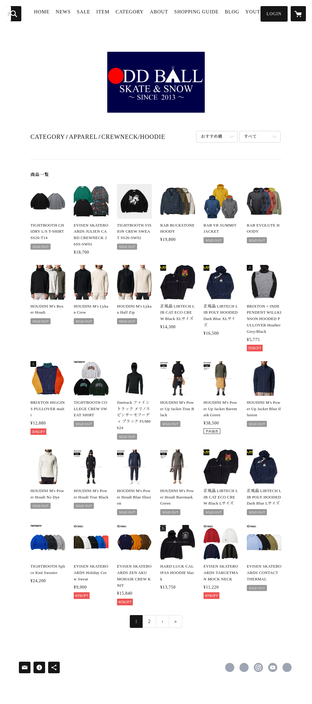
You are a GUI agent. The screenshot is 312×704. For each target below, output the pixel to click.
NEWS (68, 13)
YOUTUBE (259, 13)
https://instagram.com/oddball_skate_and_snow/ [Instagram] (258, 667)
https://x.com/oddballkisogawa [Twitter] (244, 667)
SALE (89, 13)
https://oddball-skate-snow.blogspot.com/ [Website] (287, 667)
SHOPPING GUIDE (193, 16)
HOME (47, 13)
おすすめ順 (211, 136)
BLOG (233, 13)
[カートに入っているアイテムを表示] (298, 13)
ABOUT (164, 13)
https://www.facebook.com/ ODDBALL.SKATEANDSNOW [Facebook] (229, 667)
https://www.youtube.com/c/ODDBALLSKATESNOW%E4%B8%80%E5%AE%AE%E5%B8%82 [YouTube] (272, 667)
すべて (250, 136)
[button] (274, 14)
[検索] (13, 13)
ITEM (108, 13)
